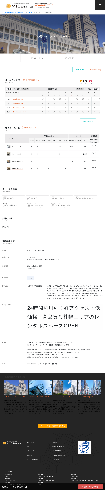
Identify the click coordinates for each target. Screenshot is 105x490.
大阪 (43, 480)
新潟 (40, 476)
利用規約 (29, 455)
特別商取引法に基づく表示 (58, 455)
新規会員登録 (30, 442)
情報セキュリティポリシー (58, 446)
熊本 (83, 480)
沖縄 (97, 480)
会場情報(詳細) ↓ (96, 69)
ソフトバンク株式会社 (32, 459)
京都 (40, 480)
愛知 (53, 476)
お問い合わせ (30, 451)
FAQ (28, 446)
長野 (47, 476)
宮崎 (89, 480)
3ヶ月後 (88, 89)
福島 (14, 480)
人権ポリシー (55, 459)
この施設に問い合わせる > (90, 486)
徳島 (73, 476)
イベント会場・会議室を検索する (52, 426)
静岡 (50, 476)
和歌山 (53, 480)
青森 (7, 480)
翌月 (95, 89)
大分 (86, 480)
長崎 (80, 480)
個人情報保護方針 (56, 451)
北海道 (29, 12)
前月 (9, 89)
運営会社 (54, 442)
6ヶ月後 (79, 89)
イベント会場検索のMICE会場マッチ (13, 12)
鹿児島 (93, 480)
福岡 (73, 480)
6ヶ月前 (25, 89)
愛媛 (76, 476)
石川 (43, 476)
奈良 (50, 480)
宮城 (11, 480)
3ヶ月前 (16, 89)
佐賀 (76, 480)
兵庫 (47, 480)
